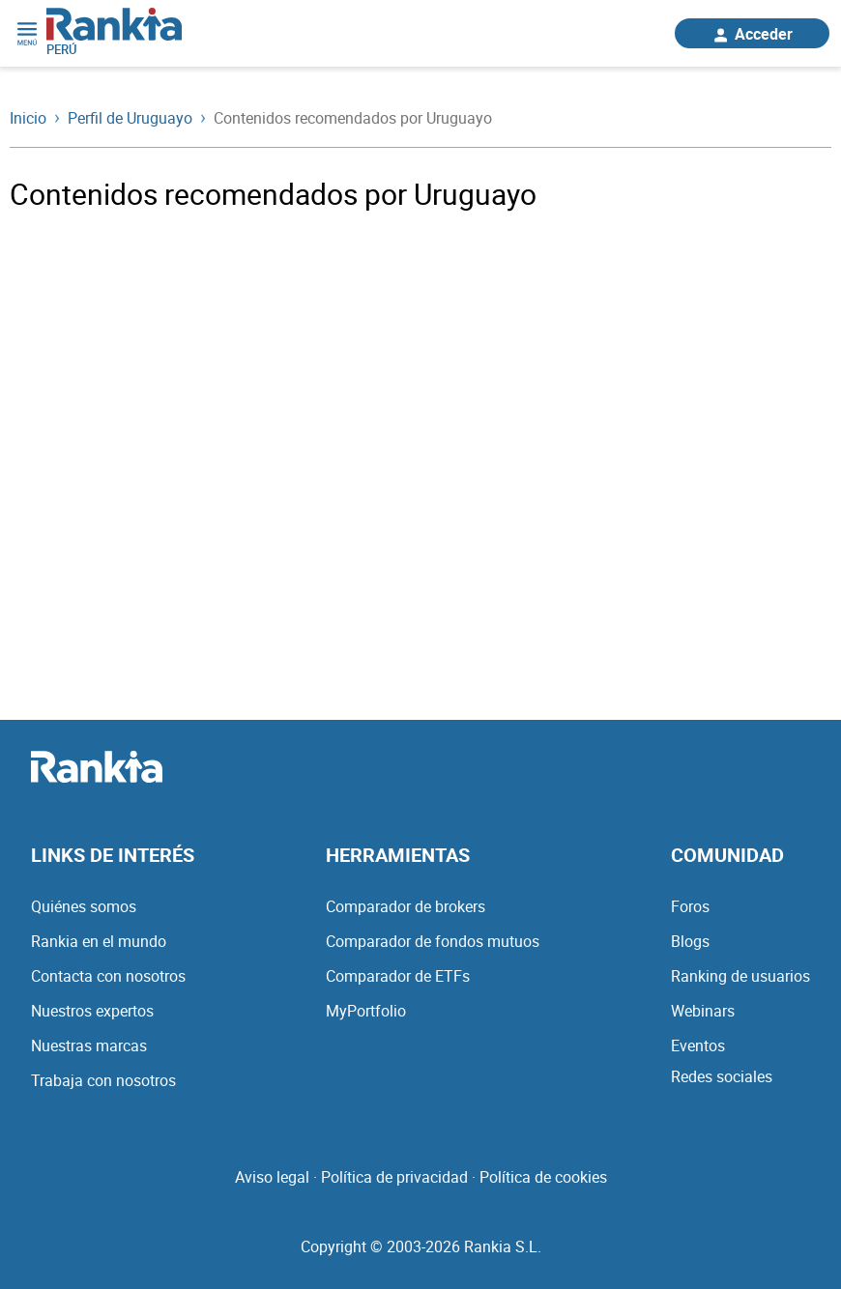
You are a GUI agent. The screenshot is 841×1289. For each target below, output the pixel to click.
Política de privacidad (394, 1177)
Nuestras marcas (89, 1045)
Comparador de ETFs (398, 976)
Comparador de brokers (405, 906)
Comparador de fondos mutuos (432, 941)
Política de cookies (543, 1177)
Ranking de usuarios (740, 976)
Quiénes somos (83, 906)
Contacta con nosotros (108, 976)
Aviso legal (272, 1177)
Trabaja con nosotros (103, 1080)
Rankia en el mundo (98, 941)
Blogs (690, 941)
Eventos (698, 1045)
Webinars (703, 1010)
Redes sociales (721, 1076)
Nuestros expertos (92, 1010)
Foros (690, 906)
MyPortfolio (366, 1010)
